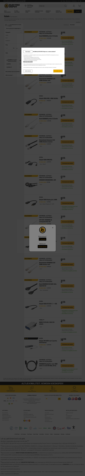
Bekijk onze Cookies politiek (27, 61)
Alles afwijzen (27, 51)
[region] (43, 61)
